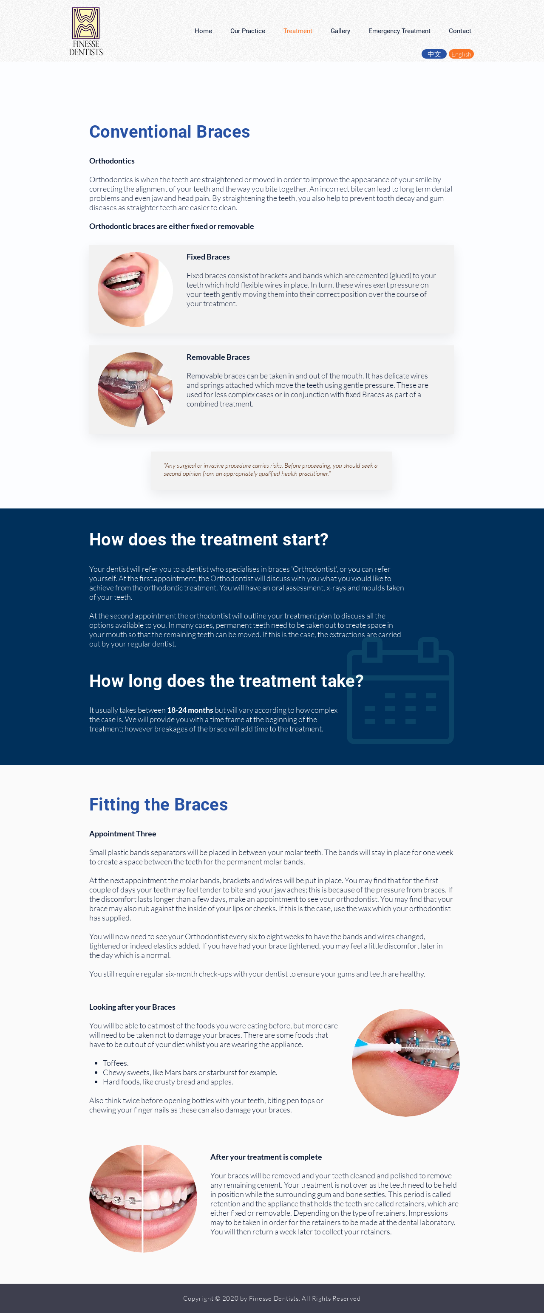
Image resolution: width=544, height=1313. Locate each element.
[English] (461, 54)
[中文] (434, 54)
